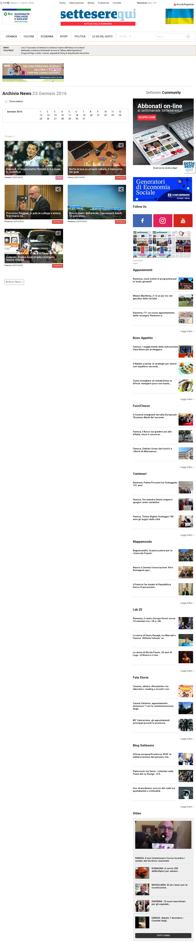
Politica (80, 36)
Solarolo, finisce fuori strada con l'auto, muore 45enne (30, 258)
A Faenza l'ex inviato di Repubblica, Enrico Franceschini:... (152, 586)
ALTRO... (123, 36)
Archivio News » (14, 281)
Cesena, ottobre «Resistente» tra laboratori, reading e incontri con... (152, 687)
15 (55, 115)
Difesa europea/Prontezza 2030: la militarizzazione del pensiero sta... (152, 755)
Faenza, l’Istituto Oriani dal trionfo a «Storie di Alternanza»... (152, 450)
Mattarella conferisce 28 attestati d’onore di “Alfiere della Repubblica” (51, 50)
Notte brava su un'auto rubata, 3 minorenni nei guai (95, 170)
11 (112, 111)
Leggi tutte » (187, 331)
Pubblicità (103, 3)
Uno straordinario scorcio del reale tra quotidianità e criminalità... (154, 789)
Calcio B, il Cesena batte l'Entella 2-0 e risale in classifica (33, 170)
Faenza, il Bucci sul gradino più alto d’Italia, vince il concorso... (152, 433)
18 (77, 115)
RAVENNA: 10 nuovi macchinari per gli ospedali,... (169, 903)
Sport (64, 36)
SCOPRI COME (147, 117)
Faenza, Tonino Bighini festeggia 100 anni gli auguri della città (153, 518)
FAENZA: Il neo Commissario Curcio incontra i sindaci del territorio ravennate (160, 859)
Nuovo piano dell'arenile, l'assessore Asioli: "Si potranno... (95, 215)
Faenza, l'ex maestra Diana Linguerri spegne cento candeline (153, 501)
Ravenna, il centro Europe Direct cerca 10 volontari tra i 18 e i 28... (154, 620)
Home (62, 3)
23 (112, 115)
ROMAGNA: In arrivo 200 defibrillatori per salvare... (165, 869)
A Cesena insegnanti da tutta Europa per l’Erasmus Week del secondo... (155, 416)
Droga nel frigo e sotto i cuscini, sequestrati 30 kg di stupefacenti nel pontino (55, 53)
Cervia (70, 177)
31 (84, 118)
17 (69, 115)
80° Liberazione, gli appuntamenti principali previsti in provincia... (151, 721)
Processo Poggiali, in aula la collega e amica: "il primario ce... (33, 215)
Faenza (8, 265)
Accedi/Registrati (184, 4)
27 (55, 118)
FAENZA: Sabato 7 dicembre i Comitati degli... (167, 919)
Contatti (117, 3)
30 (77, 118)
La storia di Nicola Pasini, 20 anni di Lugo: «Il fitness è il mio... (152, 654)
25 (41, 118)
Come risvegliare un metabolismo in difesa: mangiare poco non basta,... (152, 382)
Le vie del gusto (102, 36)
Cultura (29, 36)
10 (105, 111)
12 (120, 111)
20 (91, 115)
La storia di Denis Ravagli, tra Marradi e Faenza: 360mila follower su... (154, 637)
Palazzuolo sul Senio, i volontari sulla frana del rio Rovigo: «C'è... (153, 772)
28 (62, 118)
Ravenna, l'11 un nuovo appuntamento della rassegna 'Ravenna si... (154, 314)
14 (48, 115)
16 (62, 115)
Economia (47, 36)
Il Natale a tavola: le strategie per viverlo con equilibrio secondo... (155, 365)
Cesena (8, 177)
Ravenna (8, 221)
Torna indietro (14, 101)
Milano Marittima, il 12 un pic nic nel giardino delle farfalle (152, 297)
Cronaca (11, 36)
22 (105, 115)
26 (48, 118)
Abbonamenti (76, 3)
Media (91, 3)
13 (41, 115)
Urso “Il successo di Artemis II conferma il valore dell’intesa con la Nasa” (53, 48)
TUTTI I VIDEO (163, 935)
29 (69, 118)
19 (84, 115)
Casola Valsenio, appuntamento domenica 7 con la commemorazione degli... (153, 706)
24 (120, 115)
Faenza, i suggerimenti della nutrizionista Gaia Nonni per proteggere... (155, 348)
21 (98, 115)
